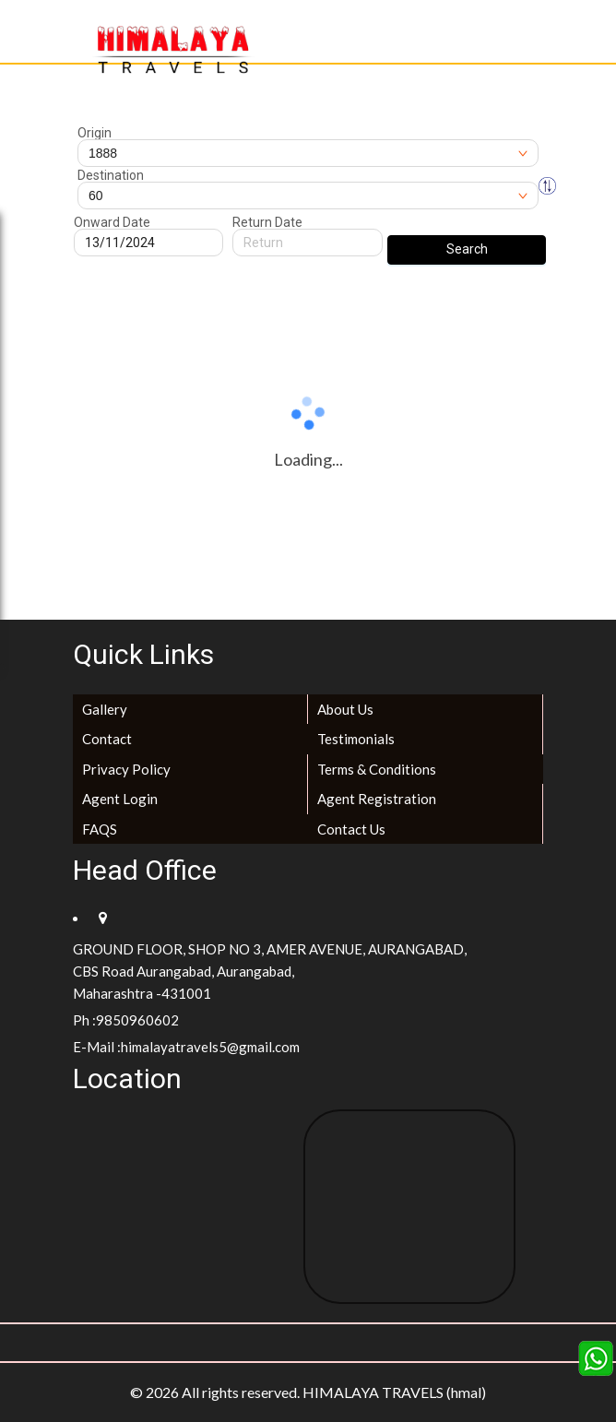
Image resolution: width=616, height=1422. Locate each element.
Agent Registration (376, 798)
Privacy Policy (126, 769)
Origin (94, 132)
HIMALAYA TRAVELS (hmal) (394, 1392)
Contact (107, 738)
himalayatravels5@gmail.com (210, 1046)
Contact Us (351, 829)
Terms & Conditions (376, 769)
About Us (345, 709)
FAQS (99, 829)
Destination (110, 175)
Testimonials (356, 738)
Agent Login (120, 798)
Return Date (267, 222)
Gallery (104, 709)
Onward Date (112, 222)
